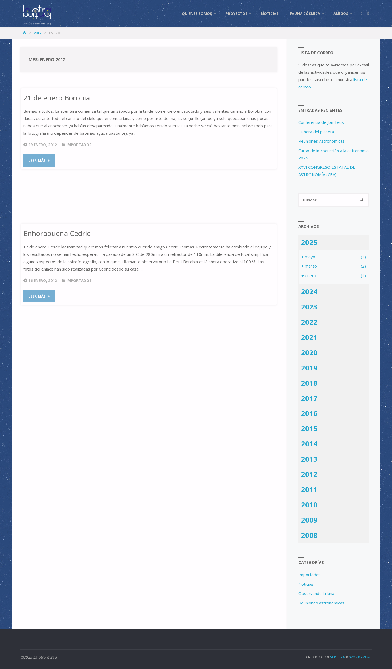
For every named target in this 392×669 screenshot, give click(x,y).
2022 (309, 322)
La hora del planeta (316, 131)
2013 (309, 459)
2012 (37, 32)
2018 (309, 383)
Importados (78, 144)
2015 (309, 428)
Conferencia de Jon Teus (321, 122)
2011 (309, 489)
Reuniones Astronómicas (321, 141)
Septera (337, 657)
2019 (309, 368)
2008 (309, 535)
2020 (309, 352)
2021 (309, 337)
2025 (309, 242)
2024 (309, 291)
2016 (309, 413)
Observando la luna (316, 593)
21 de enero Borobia (56, 98)
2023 (309, 307)
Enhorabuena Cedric (56, 233)
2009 (309, 520)
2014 (309, 444)
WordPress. (360, 657)
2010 (309, 505)
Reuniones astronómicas (321, 603)
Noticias (305, 584)
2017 (309, 398)
